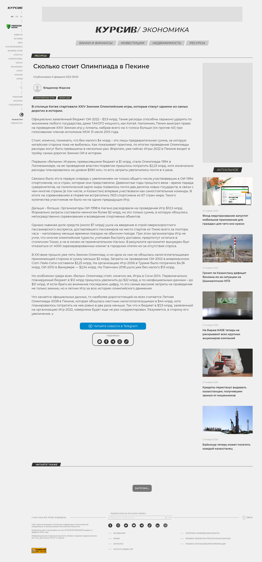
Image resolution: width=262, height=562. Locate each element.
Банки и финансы (96, 43)
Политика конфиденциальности (202, 533)
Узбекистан (17, 123)
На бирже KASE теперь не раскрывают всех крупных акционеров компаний (221, 334)
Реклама (18, 101)
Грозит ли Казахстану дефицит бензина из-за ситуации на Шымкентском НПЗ (224, 277)
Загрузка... (142, 488)
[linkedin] (157, 525)
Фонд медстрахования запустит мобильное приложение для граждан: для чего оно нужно (225, 219)
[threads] (165, 525)
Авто (20, 43)
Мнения (19, 75)
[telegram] (142, 525)
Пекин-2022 (65, 98)
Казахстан (17, 119)
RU (12, 17)
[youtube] (134, 525)
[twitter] (126, 525)
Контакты (118, 544)
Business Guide (15, 51)
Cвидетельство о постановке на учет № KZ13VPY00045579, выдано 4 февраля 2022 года (62, 531)
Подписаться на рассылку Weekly (128, 514)
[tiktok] (150, 525)
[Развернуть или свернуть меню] (21, 88)
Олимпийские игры (44, 98)
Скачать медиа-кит (123, 549)
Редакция (18, 97)
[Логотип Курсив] (15, 8)
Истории (18, 39)
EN (17, 17)
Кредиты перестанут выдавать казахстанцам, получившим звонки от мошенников (224, 391)
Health (19, 63)
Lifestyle (18, 55)
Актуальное (228, 170)
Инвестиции (132, 43)
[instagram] (118, 525)
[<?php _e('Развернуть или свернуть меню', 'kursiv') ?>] (22, 115)
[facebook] (110, 525)
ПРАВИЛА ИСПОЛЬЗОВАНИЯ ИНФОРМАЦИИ (205, 544)
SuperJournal (16, 59)
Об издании (119, 533)
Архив (19, 79)
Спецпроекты (16, 105)
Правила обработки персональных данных (208, 539)
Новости (18, 35)
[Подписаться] (168, 517)
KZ (21, 17)
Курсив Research (14, 47)
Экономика (17, 67)
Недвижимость (166, 43)
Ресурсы (197, 43)
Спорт (20, 71)
